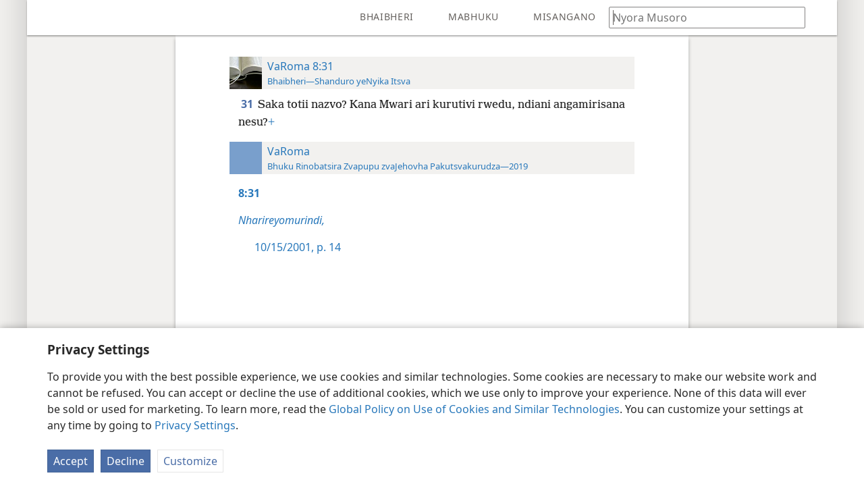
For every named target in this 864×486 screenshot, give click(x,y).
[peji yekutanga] (47, 17)
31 (248, 104)
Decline (125, 461)
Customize (190, 461)
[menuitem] (47, 17)
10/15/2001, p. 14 (297, 247)
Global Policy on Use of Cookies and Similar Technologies (474, 409)
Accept (70, 461)
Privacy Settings (195, 425)
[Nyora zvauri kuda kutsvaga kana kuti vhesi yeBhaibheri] (700, 17)
